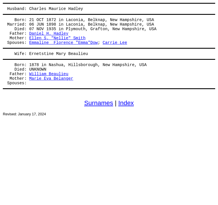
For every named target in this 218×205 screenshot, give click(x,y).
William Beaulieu (48, 74)
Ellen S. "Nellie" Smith (57, 38)
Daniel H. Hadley (48, 33)
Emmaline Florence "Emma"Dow (63, 42)
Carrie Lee (115, 42)
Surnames (98, 102)
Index (126, 102)
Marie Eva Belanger (51, 78)
